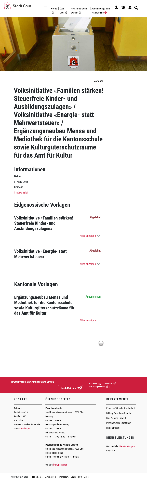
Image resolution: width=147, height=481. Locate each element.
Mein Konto (37, 477)
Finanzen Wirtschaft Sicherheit (120, 408)
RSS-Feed (95, 383)
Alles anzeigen (88, 235)
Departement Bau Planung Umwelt (61, 444)
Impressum (64, 477)
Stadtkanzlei (21, 192)
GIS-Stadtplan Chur (99, 387)
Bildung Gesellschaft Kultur (118, 413)
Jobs (86, 477)
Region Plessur (113, 428)
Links (73, 477)
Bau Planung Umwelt (116, 418)
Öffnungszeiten (60, 464)
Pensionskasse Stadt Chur (118, 423)
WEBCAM (110, 383)
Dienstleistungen (127, 446)
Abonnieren (82, 388)
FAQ (80, 477)
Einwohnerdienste (53, 408)
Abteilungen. (25, 428)
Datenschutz (50, 477)
